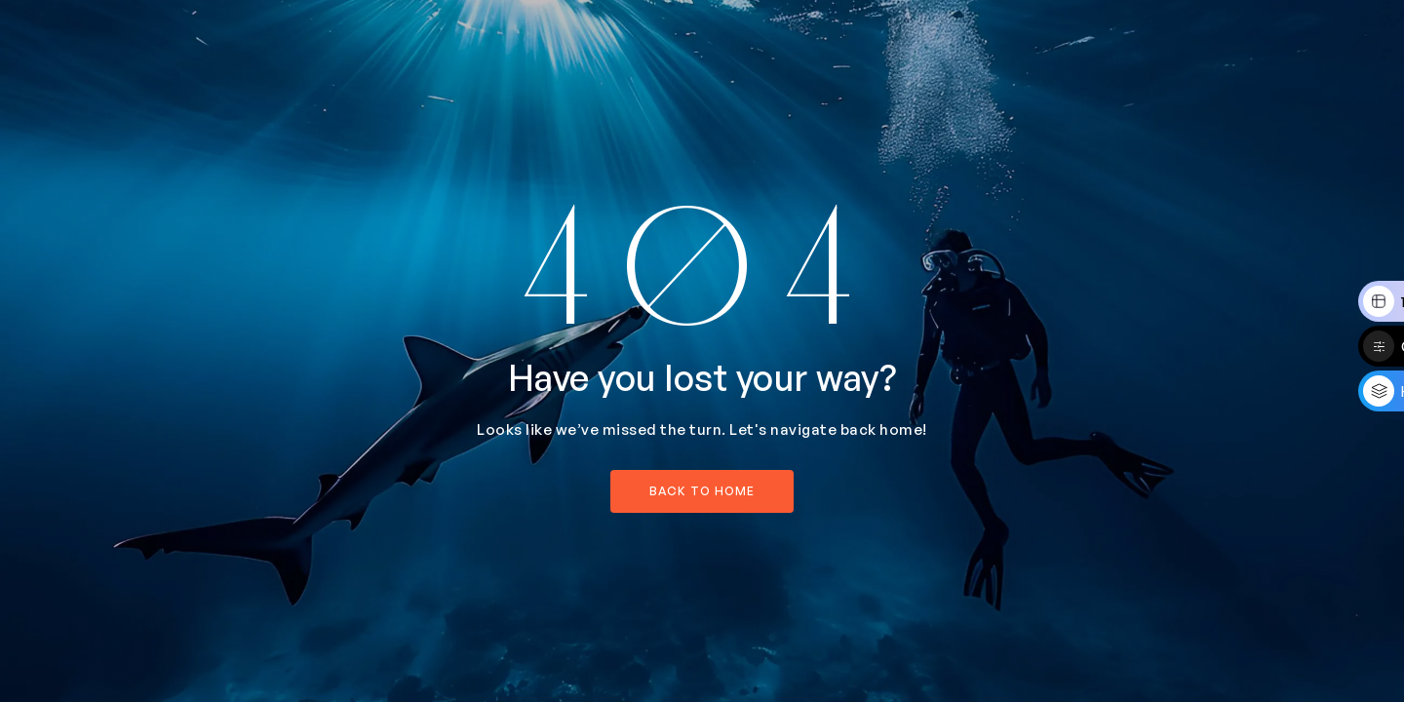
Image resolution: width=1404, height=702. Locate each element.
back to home (702, 491)
